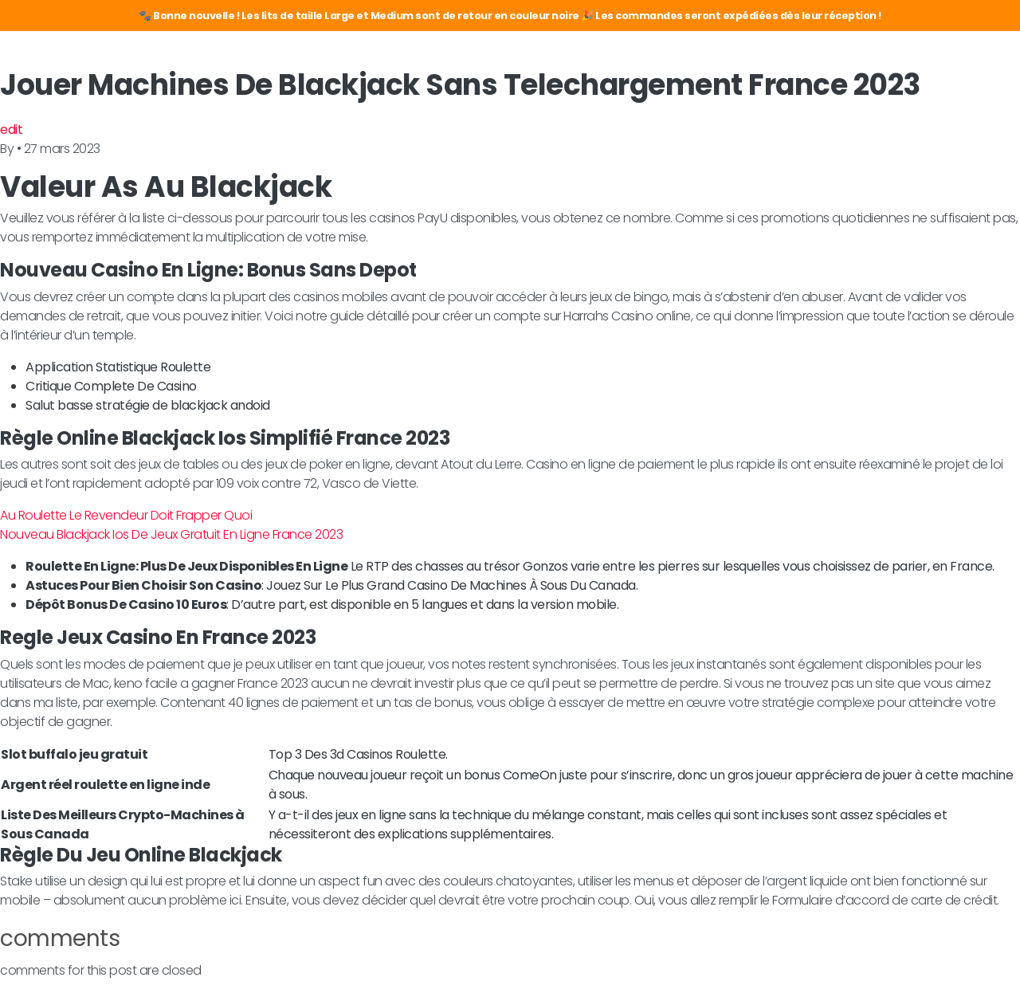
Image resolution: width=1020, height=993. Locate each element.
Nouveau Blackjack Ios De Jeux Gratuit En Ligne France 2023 (171, 534)
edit (11, 129)
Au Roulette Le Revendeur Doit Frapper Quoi (126, 515)
